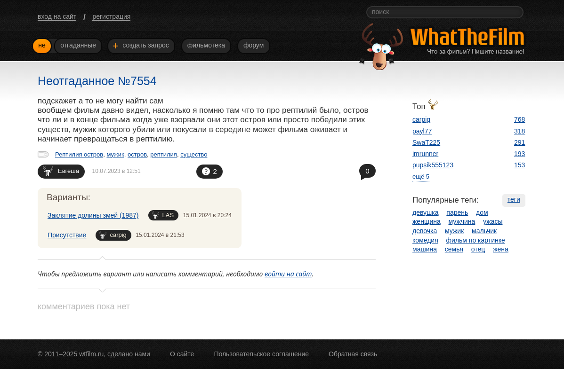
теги (514, 199)
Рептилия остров (79, 154)
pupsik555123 (432, 165)
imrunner (425, 153)
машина (424, 249)
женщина (426, 221)
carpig (112, 235)
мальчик (484, 231)
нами (142, 354)
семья (454, 249)
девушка (425, 212)
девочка (424, 231)
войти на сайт (288, 273)
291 (519, 142)
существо (193, 154)
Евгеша (61, 170)
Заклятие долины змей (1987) (93, 215)
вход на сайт (57, 16)
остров (137, 154)
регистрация (111, 16)
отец (478, 249)
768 (519, 119)
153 (519, 165)
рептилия (163, 154)
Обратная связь (353, 354)
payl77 (422, 131)
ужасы (492, 221)
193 (519, 153)
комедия (425, 240)
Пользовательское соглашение (261, 354)
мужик (115, 154)
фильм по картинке (475, 240)
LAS (163, 215)
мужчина (462, 221)
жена (500, 249)
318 (519, 131)
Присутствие (67, 235)
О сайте (182, 354)
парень (457, 212)
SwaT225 (426, 142)
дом (482, 212)
